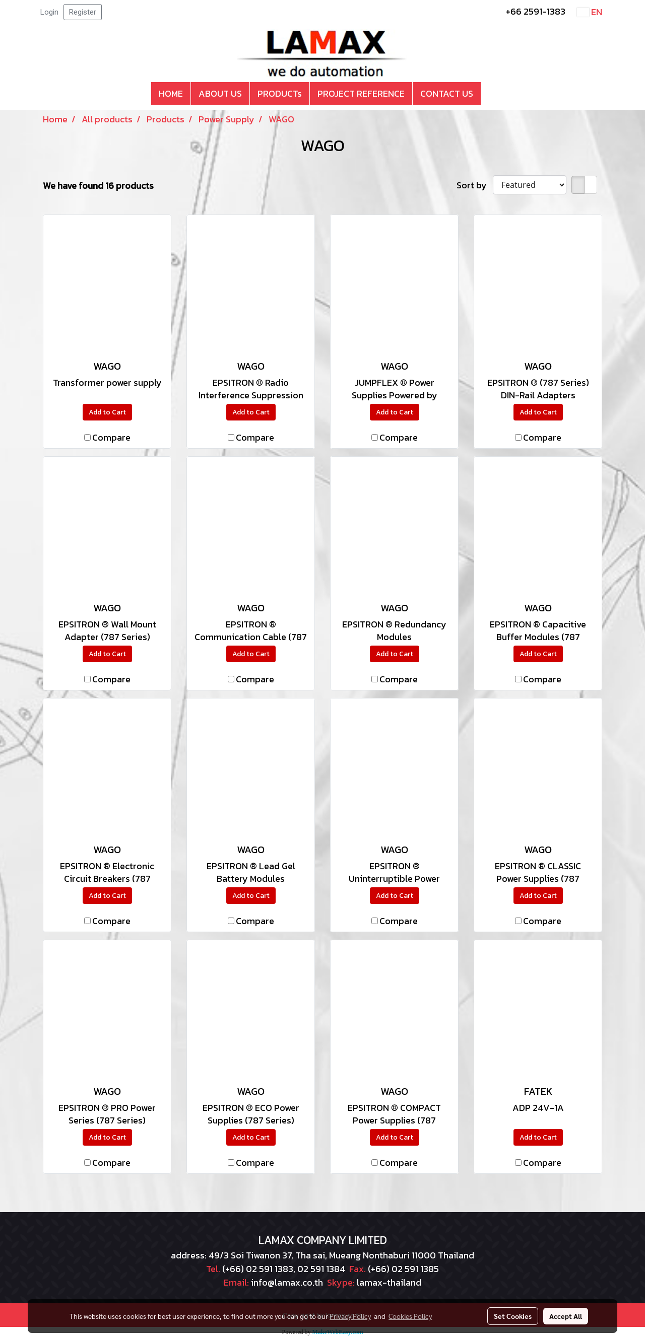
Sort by (475, 185)
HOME (171, 93)
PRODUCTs (279, 93)
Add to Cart (107, 412)
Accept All (565, 1315)
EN (589, 12)
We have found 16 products (98, 185)
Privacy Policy (350, 1315)
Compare (111, 437)
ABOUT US (220, 93)
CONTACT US (446, 93)
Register (82, 12)
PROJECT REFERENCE (361, 93)
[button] (490, 94)
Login (49, 12)
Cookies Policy (410, 1315)
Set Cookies (513, 1315)
